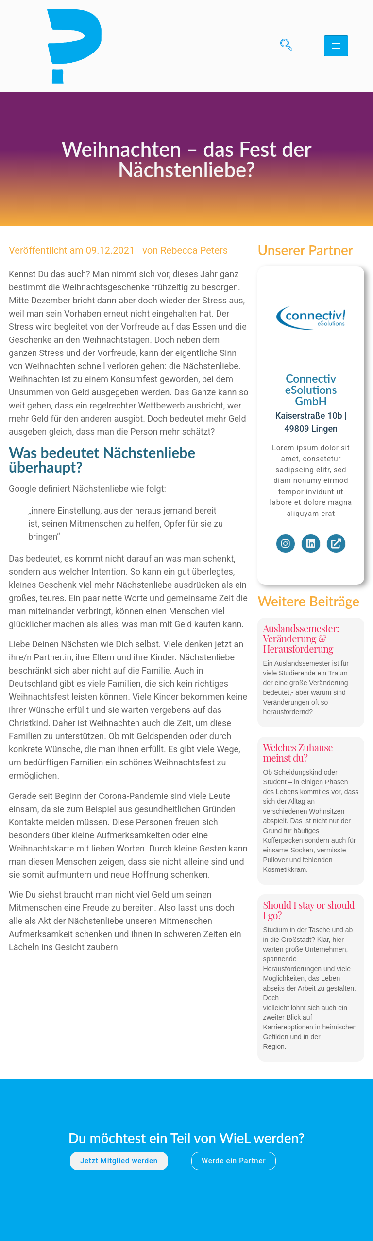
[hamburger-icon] (336, 45)
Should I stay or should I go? (309, 910)
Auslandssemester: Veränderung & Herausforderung (301, 638)
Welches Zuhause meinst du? (297, 752)
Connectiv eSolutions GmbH (311, 390)
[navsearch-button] (282, 46)
